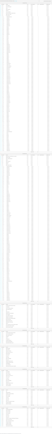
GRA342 (2, 374)
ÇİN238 (3, 38)
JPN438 (3, 111)
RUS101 (3, 166)
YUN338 (3, 297)
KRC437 (3, 120)
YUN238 (3, 145)
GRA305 (2, 354)
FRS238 (3, 57)
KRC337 (3, 117)
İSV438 (3, 243)
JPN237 (3, 105)
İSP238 (3, 78)
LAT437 (3, 129)
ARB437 (3, 33)
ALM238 (3, 20)
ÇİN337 (3, 39)
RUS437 (3, 140)
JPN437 (3, 110)
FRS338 (3, 59)
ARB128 (3, 176)
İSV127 (3, 234)
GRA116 (2, 158)
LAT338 (3, 277)
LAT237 (3, 273)
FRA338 (3, 49)
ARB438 (3, 34)
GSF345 (2, 364)
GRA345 (2, 352)
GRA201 (2, 323)
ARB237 (3, 28)
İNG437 (3, 73)
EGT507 (2, 319)
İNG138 (3, 64)
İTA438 (3, 102)
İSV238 (3, 88)
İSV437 (3, 92)
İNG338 (3, 72)
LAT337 (3, 126)
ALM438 (3, 25)
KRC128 (3, 263)
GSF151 (2, 14)
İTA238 (3, 97)
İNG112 (3, 63)
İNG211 (3, 215)
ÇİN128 (3, 35)
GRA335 (2, 349)
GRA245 (2, 310)
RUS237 (3, 135)
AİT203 (2, 305)
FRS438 (3, 62)
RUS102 (3, 131)
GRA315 (2, 359)
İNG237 (3, 68)
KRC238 (3, 116)
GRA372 (2, 363)
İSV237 (3, 87)
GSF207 (2, 341)
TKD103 (2, 10)
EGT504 (2, 315)
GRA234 (2, 335)
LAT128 (3, 122)
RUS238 (3, 136)
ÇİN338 (3, 40)
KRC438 (3, 121)
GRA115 (2, 6)
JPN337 (3, 107)
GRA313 (2, 358)
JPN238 (3, 106)
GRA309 (2, 357)
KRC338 (3, 268)
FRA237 (3, 195)
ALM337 (3, 171)
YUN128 (3, 292)
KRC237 (3, 115)
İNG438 (3, 224)
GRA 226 (2, 11)
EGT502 (2, 313)
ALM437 (3, 24)
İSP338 (3, 81)
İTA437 (3, 101)
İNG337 (3, 220)
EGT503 (2, 314)
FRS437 (3, 210)
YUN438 (3, 150)
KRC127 (3, 112)
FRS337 (3, 58)
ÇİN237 (3, 186)
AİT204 (2, 332)
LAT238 (3, 125)
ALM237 (3, 19)
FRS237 (3, 205)
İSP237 (3, 77)
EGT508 (2, 320)
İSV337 (3, 239)
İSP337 (3, 229)
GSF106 (2, 163)
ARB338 (3, 181)
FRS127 (3, 53)
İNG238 (3, 219)
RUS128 (3, 134)
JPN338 (3, 258)
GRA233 (2, 309)
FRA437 (3, 200)
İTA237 (3, 96)
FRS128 (3, 54)
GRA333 (2, 348)
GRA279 (2, 324)
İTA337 (3, 248)
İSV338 (3, 91)
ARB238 (3, 29)
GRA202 (2, 337)
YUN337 (3, 146)
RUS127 (3, 282)
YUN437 (3, 149)
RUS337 (3, 287)
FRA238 (3, 47)
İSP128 (3, 76)
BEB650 (2, 156)
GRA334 (2, 371)
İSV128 (3, 86)
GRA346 (2, 375)
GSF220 (2, 342)
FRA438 (3, 52)
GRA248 (2, 336)
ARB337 (3, 30)
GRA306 (2, 376)
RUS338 (3, 139)
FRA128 (3, 44)
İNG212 (3, 67)
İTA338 (3, 249)
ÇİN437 (3, 191)
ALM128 (3, 167)
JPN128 (3, 253)
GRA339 (2, 362)
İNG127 (2, 9)
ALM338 (3, 23)
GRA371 (2, 353)
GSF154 (2, 15)
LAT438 (3, 130)
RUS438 (3, 141)
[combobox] (45, 1)
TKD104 (2, 162)
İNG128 (2, 161)
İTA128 (3, 244)
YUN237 (3, 144)
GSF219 (2, 325)
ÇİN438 (3, 43)
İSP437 (3, 82)
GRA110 (2, 157)
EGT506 (2, 318)
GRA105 (2, 5)
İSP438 (3, 83)
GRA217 (2, 308)
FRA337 (3, 48)
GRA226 (2, 340)
